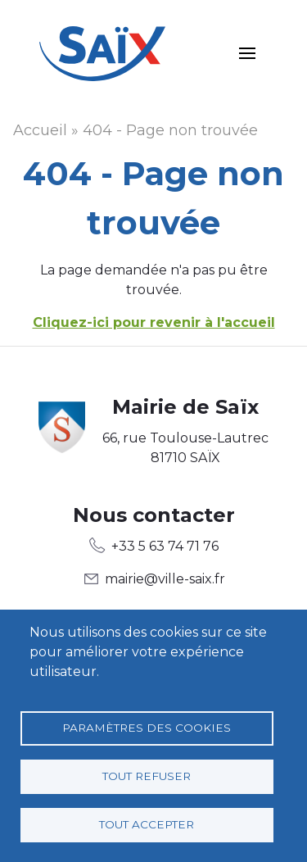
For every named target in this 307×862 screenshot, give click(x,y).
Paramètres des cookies (146, 727)
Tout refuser (146, 776)
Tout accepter (146, 824)
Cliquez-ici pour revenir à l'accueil (154, 322)
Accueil (40, 130)
